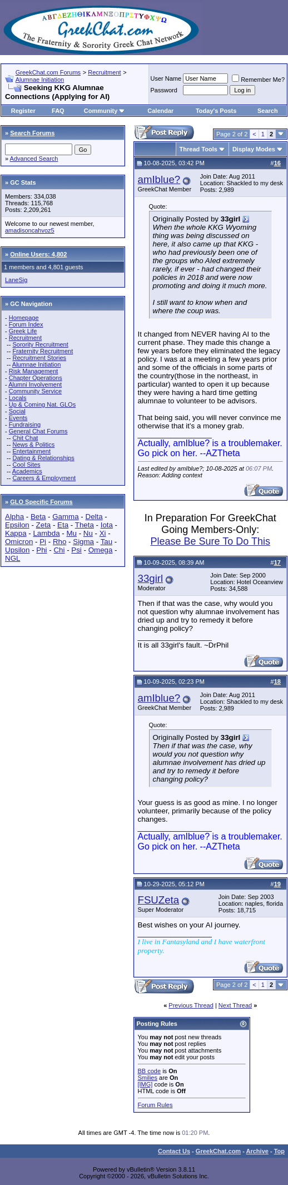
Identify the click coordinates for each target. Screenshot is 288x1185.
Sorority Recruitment (40, 344)
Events (18, 417)
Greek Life (23, 331)
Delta (94, 516)
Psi (76, 550)
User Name (166, 78)
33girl (150, 578)
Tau (107, 541)
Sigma (83, 541)
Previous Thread (190, 1005)
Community (105, 110)
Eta (62, 525)
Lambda (46, 533)
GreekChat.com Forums (48, 72)
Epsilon (17, 525)
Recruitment (104, 72)
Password (164, 90)
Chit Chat (25, 437)
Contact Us (174, 1151)
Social (17, 411)
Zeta (43, 525)
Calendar (160, 110)
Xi (103, 533)
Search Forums (32, 133)
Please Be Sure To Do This (210, 541)
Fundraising (25, 424)
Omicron (19, 541)
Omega (100, 550)
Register (23, 110)
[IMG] (145, 1084)
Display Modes (253, 149)
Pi (42, 541)
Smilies (147, 1077)
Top (279, 1151)
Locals (18, 397)
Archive (257, 1151)
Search (267, 110)
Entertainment (31, 451)
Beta (38, 516)
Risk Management (33, 371)
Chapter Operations (35, 377)
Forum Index (26, 324)
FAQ (58, 110)
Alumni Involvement (35, 384)
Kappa (16, 533)
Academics (27, 471)
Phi (41, 550)
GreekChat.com (218, 1151)
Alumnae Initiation (40, 79)
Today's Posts (216, 110)
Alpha (14, 516)
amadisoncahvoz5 (29, 230)
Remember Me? (258, 79)
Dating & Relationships (43, 458)
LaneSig (16, 279)
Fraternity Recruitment (42, 351)
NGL (12, 558)
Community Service (35, 391)
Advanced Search (34, 158)
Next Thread (235, 1005)
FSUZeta (159, 900)
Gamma (65, 516)
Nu (88, 533)
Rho (59, 541)
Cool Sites (26, 464)
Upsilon (17, 550)
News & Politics (33, 444)
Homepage (24, 317)
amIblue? (159, 179)
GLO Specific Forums (41, 501)
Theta (84, 525)
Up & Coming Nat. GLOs (42, 404)
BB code (149, 1071)
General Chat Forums (38, 431)
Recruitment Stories (39, 357)
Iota (107, 525)
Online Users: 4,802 (38, 254)
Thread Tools (198, 149)
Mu (71, 533)
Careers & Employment (44, 478)
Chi (58, 550)
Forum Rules (155, 1105)
